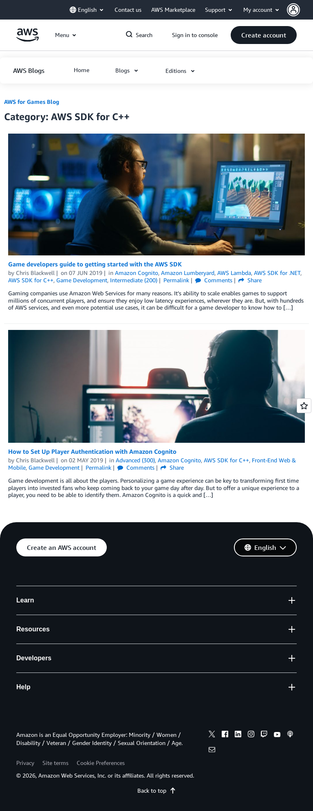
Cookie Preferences (101, 762)
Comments (213, 280)
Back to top (156, 790)
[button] (300, 10)
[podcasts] (290, 735)
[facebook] (225, 735)
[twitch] (264, 735)
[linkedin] (238, 735)
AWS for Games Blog (31, 101)
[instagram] (251, 735)
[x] (212, 735)
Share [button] (250, 280)
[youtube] (277, 735)
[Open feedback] (304, 405)
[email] (212, 750)
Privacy (25, 762)
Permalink (176, 280)
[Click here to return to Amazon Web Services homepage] (27, 39)
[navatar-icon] (293, 9)
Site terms (55, 762)
